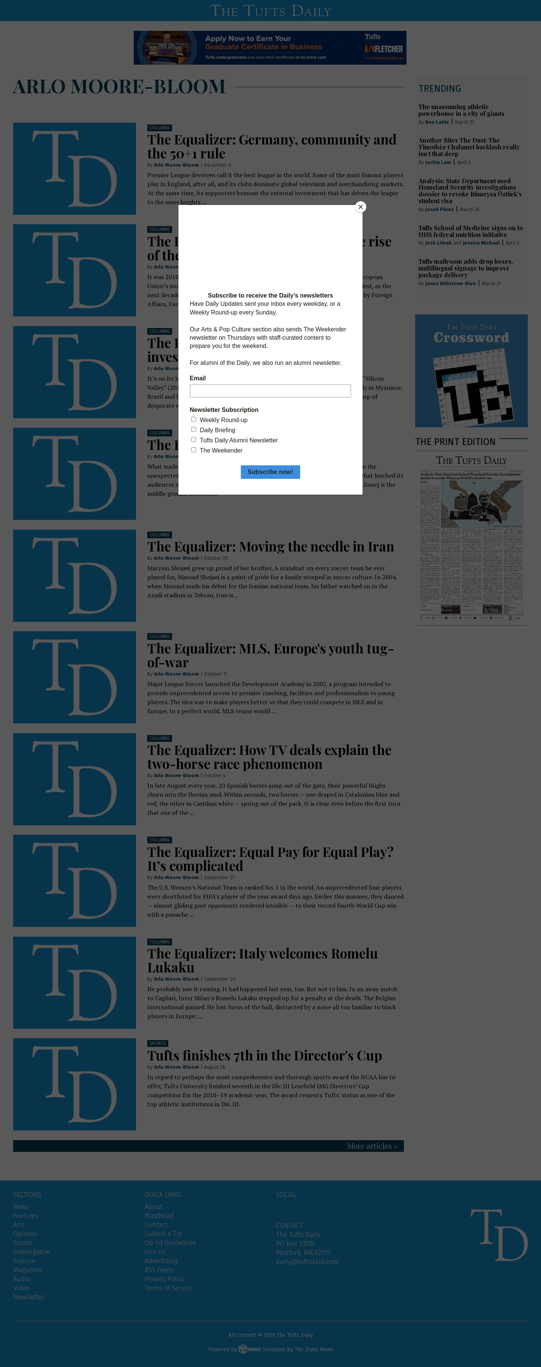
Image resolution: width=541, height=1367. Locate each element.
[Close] (360, 207)
